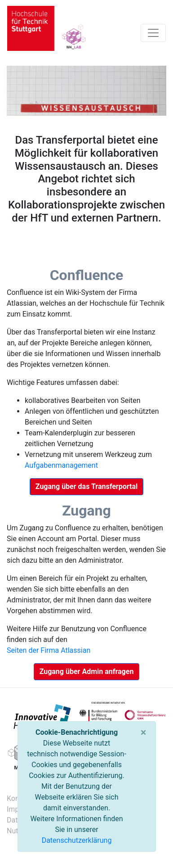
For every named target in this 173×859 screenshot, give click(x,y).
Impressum (8, 809)
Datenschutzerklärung (77, 840)
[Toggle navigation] (153, 33)
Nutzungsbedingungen (8, 831)
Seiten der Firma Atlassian (48, 650)
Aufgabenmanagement (61, 465)
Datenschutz (8, 820)
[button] (86, 486)
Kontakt (8, 798)
